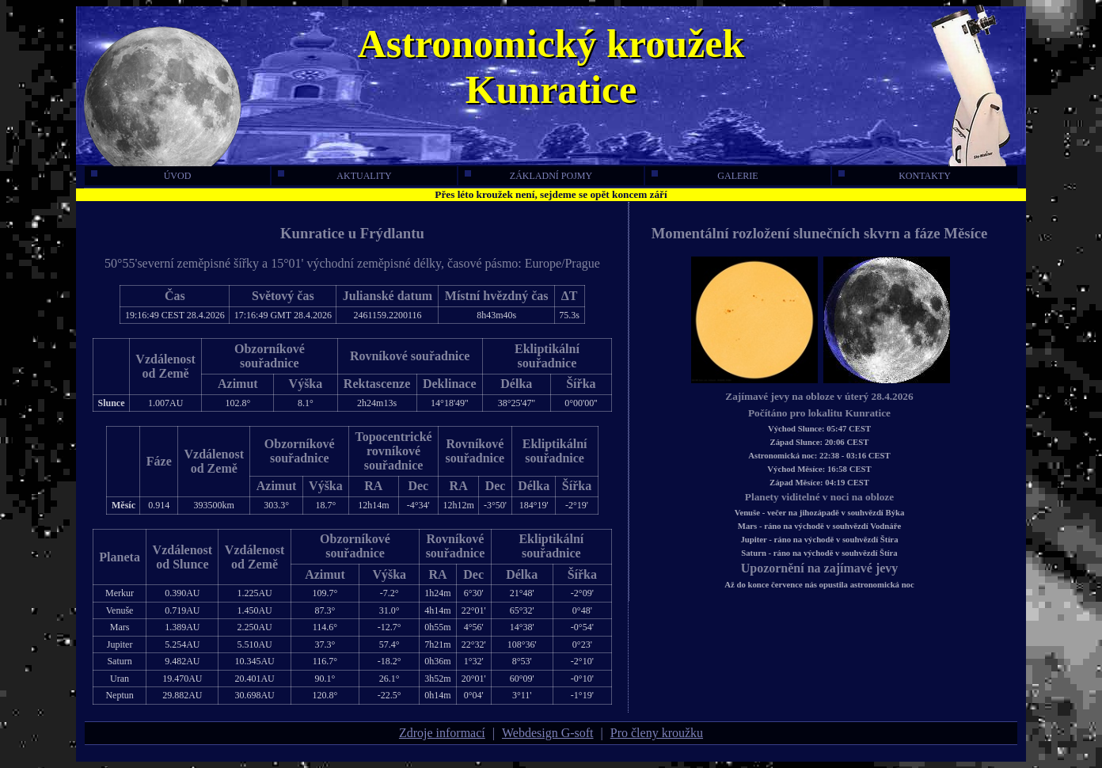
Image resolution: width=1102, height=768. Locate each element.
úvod (141, 175)
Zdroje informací (442, 732)
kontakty (894, 175)
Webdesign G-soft (548, 732)
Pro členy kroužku (656, 732)
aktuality (335, 175)
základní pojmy (528, 175)
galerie (705, 175)
